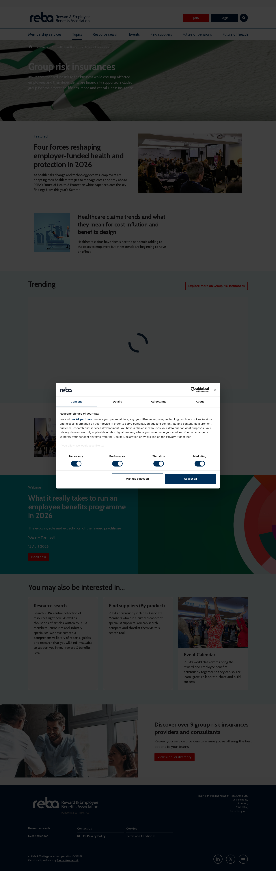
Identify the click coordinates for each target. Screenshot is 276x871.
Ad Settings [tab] (158, 401)
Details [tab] (117, 401)
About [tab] (200, 401)
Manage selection (137, 478)
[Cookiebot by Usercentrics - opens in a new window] (193, 389)
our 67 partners (81, 419)
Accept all (190, 478)
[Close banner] (215, 389)
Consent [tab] (76, 401)
